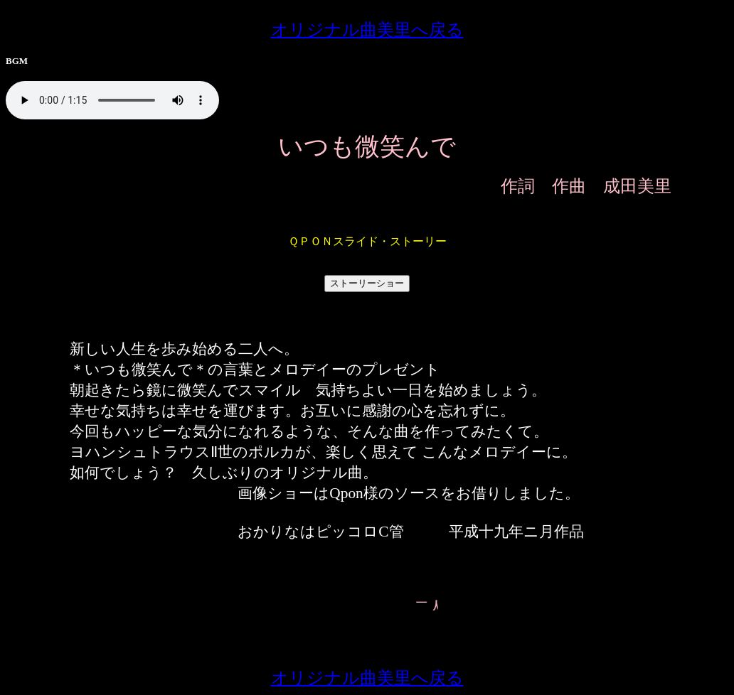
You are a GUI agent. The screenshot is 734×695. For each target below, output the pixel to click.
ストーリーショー (367, 283)
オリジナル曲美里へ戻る (367, 30)
